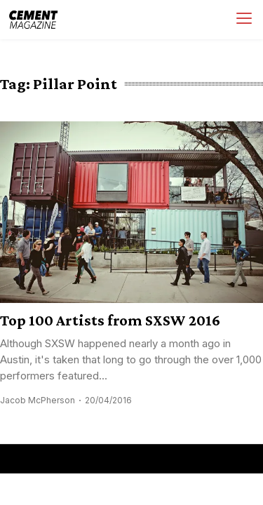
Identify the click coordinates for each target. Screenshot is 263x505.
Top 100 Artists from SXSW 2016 (110, 320)
